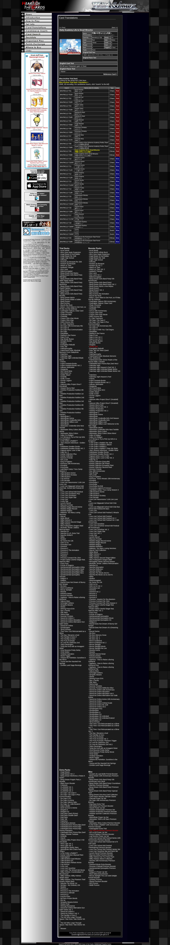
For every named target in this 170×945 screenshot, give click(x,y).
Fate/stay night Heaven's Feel (100, 377)
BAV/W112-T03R (66, 110)
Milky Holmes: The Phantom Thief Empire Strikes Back (72, 880)
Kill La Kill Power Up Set (98, 832)
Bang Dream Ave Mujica (69, 273)
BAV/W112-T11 (65, 166)
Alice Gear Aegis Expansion (70, 252)
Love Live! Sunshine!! (68, 495)
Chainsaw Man (66, 314)
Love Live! (64, 499)
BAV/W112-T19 (65, 230)
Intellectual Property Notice (102, 944)
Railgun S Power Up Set (98, 872)
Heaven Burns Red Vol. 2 (98, 407)
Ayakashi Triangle (66, 267)
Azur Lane (64, 269)
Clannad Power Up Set (97, 798)
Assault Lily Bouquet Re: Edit (71, 262)
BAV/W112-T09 (65, 151)
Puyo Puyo (65, 563)
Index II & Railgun (67, 435)
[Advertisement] (86, 22)
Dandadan (64, 333)
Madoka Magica (66, 511)
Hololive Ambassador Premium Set (102, 810)
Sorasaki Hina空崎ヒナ (79, 136)
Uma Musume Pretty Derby (71, 650)
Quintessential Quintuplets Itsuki (72, 569)
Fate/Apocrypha (66, 348)
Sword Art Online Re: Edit (98, 705)
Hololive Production (96, 409)
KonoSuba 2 (93, 482)
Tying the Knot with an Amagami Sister (103, 748)
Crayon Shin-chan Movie (70, 318)
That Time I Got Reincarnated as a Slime (104, 724)
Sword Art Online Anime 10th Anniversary (104, 699)
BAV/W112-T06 (65, 129)
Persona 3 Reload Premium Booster (102, 866)
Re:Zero (64, 586)
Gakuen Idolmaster (67, 367)
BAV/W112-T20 (65, 238)
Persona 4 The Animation (70, 550)
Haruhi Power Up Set (97, 808)
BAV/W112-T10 (65, 159)
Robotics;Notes (66, 594)
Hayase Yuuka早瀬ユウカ (79, 188)
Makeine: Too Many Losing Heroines (102, 548)
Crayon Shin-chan (67, 320)
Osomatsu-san (66, 545)
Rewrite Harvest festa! (97, 654)
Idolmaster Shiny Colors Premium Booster (104, 823)
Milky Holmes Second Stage (71, 522)
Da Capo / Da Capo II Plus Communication (98, 323)
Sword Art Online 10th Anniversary (102, 690)
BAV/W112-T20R (66, 242)
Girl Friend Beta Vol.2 (97, 390)
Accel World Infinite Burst (98, 252)
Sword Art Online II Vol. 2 (70, 913)
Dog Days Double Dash (69, 815)
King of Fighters (66, 462)
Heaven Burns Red (67, 388)
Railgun (63, 580)
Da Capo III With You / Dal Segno (101, 330)
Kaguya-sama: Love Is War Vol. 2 (101, 458)
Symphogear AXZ (95, 709)
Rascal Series (94, 631)
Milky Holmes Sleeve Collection (100, 859)
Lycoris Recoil (66, 503)
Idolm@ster (65, 424)
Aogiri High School (67, 258)
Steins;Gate (65, 614)
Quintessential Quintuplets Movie (101, 618)
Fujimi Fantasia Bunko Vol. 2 (71, 365)
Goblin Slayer (65, 375)
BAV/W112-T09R (66, 155)
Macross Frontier (67, 505)
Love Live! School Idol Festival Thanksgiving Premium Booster (100, 846)
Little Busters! (66, 477)
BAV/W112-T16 (65, 208)
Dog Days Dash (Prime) (69, 813)
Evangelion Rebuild (68, 345)
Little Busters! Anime (68, 473)
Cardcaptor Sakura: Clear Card (72, 311)
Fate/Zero (64, 354)
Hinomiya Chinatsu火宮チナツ (81, 128)
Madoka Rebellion (96, 546)
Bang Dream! (65, 301)
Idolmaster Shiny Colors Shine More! (102, 433)
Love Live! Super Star (68, 497)
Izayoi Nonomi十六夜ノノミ (79, 215)
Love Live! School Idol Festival (72, 492)
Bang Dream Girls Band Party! (100, 282)
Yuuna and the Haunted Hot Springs (102, 763)
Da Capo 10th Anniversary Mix (72, 326)
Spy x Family (65, 610)
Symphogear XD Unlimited (99, 716)
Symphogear (65, 627)
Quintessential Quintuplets (99, 616)
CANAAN (64, 785)
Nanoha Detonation (96, 567)
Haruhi (63, 382)
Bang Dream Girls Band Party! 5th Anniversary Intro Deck (101, 780)
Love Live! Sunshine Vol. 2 (99, 529)
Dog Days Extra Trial (96, 804)
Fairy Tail (64, 347)
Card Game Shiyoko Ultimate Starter (102, 796)
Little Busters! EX (67, 861)
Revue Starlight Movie (97, 646)
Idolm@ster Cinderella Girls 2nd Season (104, 418)
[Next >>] (115, 27)
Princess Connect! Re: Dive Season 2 (103, 603)
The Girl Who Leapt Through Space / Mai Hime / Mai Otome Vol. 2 (72, 925)
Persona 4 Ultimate (68, 893)
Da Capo (64, 331)
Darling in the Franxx (68, 335)
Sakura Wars (65, 601)
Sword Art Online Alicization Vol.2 (101, 693)
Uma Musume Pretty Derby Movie (101, 752)
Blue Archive (65, 303)
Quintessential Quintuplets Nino (72, 573)
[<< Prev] (62, 27)
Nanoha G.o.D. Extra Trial (70, 533)
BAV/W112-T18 (65, 223)
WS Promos (93, 883)
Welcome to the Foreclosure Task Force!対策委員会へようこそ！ (87, 237)
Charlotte (64, 316)
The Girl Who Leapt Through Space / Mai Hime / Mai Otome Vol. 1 (72, 919)
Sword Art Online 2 (67, 618)
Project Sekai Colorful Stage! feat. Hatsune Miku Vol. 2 (101, 609)
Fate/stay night (66, 356)
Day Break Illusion (67, 339)
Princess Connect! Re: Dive (71, 558)
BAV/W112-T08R (66, 147)
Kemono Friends (67, 458)
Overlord (64, 546)
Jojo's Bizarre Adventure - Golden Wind (103, 450)
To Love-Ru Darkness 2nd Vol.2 (101, 744)
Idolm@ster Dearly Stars (70, 847)
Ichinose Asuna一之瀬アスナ (79, 166)
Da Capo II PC (66, 798)
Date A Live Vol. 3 (95, 339)
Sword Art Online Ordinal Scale (100, 703)
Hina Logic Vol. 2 (67, 845)
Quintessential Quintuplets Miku (72, 571)
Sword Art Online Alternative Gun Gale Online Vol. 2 (72, 909)
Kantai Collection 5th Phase (99, 463)
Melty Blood (65, 518)
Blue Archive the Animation (99, 294)
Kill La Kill (64, 460)
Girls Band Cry (66, 373)
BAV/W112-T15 (65, 196)
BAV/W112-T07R (66, 140)
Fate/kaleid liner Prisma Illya (71, 827)
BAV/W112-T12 (65, 174)
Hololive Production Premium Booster (103, 812)
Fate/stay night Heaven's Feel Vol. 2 (102, 367)
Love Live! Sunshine (96, 524)
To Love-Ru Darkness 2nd (70, 643)
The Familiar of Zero (67, 639)
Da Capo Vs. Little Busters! (70, 804)
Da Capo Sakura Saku (69, 802)
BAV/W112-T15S (66, 200)
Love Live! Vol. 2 (95, 533)
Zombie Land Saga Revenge (71, 665)
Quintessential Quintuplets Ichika (73, 567)
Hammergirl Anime (36, 57)
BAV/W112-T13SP (67, 185)
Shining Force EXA (67, 609)
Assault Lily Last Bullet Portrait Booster (103, 774)
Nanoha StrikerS (67, 535)
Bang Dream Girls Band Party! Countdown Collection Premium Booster (104, 784)
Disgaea (64, 343)
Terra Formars (65, 629)
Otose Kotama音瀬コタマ (79, 173)
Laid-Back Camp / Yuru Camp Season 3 (104, 490)
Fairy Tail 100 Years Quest (99, 350)
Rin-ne (63, 900)
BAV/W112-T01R (66, 95)
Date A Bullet (65, 806)
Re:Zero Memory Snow (97, 635)
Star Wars (64, 612)
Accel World (64, 250)
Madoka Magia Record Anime (71, 507)
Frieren (63, 362)
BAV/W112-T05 (65, 121)
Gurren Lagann (66, 380)
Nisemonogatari (95, 580)
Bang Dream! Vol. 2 (96, 290)
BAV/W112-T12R (66, 178)
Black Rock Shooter (68, 783)
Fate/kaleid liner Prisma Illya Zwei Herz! (103, 363)
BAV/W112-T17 (65, 215)
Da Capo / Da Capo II (97, 320)
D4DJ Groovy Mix (67, 322)
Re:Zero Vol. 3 (94, 639)
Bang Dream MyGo (68, 298)
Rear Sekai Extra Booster (98, 874)
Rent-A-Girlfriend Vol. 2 (97, 643)
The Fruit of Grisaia (67, 641)
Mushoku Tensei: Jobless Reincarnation (69, 528)
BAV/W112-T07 (65, 136)
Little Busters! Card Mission (71, 859)
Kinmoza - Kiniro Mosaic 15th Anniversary (104, 479)
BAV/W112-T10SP (67, 162)
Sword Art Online (67, 626)
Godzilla (64, 377)
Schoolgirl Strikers (67, 603)
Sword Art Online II (67, 911)
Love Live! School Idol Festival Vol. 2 (102, 518)
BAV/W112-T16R (66, 211)
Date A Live (65, 337)
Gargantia (64, 369)
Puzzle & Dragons (67, 565)
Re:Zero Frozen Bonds (69, 898)
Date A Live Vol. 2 (95, 337)
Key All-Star (93, 473)
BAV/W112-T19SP (67, 234)
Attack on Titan (65, 265)
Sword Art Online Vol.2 (97, 707)
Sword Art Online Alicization (71, 620)
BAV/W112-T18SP (67, 227)
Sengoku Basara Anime (69, 902)
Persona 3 (64, 548)
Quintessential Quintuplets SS (100, 620)
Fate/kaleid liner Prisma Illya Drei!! (73, 825)
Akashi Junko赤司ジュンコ (79, 105)
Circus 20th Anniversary (98, 311)
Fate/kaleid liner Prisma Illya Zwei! (73, 832)
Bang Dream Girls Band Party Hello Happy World (71, 280)
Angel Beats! (65, 772)
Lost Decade (65, 480)
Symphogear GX (95, 714)
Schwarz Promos (95, 879)
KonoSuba (64, 467)
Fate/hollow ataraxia (68, 823)
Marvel (63, 516)
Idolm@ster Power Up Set (98, 817)
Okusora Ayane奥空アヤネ (80, 158)
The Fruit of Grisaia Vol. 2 (98, 739)
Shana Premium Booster (98, 881)
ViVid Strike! (65, 652)
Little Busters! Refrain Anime (71, 862)
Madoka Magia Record (69, 509)
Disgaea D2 (65, 812)
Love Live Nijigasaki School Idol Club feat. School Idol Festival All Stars (72, 488)
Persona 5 (64, 554)
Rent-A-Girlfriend (67, 588)
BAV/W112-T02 (65, 98)
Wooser (63, 928)
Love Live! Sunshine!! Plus (70, 494)
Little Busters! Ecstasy (69, 475)
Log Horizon (65, 479)
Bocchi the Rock (66, 305)
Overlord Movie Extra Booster (100, 864)
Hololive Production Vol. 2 (98, 411)
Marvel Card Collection (97, 550)
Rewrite (63, 592)
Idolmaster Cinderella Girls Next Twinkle (104, 429)
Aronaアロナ (77, 230)
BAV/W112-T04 (65, 113)
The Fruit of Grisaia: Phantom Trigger (103, 741)
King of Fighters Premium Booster (101, 834)
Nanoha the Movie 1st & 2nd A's (101, 575)
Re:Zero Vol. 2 (94, 637)
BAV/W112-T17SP (67, 219)
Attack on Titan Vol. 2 (97, 269)
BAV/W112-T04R (66, 117)
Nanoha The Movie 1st (69, 883)
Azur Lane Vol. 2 (95, 275)
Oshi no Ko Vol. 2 (95, 586)
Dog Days (64, 817)
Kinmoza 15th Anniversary (70, 463)
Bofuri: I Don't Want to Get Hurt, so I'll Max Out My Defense (73, 308)
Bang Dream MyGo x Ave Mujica (101, 286)
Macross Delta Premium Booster (101, 855)
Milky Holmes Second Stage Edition (102, 558)
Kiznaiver (64, 465)
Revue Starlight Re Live (98, 648)
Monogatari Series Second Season (102, 561)
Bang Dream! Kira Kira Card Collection (103, 795)
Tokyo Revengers (66, 644)
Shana (63, 607)
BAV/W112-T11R (66, 170)
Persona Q (64, 895)
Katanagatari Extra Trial (98, 829)
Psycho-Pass (65, 896)
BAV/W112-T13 (65, 181)
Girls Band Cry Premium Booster (101, 806)
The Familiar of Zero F (68, 637)
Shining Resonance (68, 906)
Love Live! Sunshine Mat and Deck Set (103, 851)
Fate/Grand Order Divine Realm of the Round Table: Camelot (102, 361)
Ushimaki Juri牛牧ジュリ (79, 98)
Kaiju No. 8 (65, 452)
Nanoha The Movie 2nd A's (99, 573)
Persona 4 (64, 552)
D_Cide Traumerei (67, 324)
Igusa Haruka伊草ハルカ (79, 90)
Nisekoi (63, 539)
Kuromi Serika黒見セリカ (79, 181)
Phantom (64, 556)
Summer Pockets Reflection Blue (101, 688)
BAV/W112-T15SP (67, 204)
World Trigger (65, 656)
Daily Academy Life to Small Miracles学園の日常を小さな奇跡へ (86, 154)
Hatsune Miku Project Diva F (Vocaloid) (103, 403)
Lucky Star (64, 501)
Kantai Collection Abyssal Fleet (72, 855)
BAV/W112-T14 (65, 189)
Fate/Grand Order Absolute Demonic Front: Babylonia (70, 351)
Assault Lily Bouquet (67, 264)
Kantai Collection (67, 456)
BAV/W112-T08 (65, 144)
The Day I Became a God (69, 635)
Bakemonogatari (67, 271)
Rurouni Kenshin (67, 595)
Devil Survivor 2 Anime (69, 808)
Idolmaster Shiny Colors (69, 433)
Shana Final (65, 904)
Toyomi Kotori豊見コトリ (79, 207)
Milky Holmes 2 (66, 520)
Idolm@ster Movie (96, 428)
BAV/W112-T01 (65, 91)
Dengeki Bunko (66, 341)
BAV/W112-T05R (66, 125)
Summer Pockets (67, 616)
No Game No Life (67, 541)
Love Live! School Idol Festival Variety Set (104, 849)
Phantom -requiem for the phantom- (102, 599)
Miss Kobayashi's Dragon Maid (72, 526)
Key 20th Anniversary (97, 471)
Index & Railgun (95, 435)
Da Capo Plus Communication (72, 330)
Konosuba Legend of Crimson (100, 488)
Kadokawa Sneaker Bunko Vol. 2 (73, 448)
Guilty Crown (65, 379)
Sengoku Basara (67, 605)
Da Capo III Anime (67, 800)
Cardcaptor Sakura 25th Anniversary (102, 301)
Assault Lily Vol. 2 (95, 265)
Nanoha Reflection (96, 569)
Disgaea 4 (64, 810)
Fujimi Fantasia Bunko (69, 363)
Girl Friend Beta (66, 371)
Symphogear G (94, 712)
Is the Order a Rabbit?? (69, 441)
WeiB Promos (94, 885)
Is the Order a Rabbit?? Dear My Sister (103, 448)
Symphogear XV (95, 720)
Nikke (63, 537)
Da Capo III (65, 328)
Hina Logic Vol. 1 (67, 844)
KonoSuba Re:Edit (96, 486)
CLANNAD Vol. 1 (67, 787)
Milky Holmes (65, 524)
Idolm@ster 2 (65, 416)
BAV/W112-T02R (66, 102)
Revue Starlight (66, 590)
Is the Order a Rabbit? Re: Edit (100, 443)
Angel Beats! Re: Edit (68, 256)
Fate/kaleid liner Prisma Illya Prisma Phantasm (70, 829)
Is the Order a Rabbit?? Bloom (100, 445)
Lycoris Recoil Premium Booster (101, 853)
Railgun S (64, 578)
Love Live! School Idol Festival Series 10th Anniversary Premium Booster (104, 839)
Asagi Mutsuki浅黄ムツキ (79, 121)
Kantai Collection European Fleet (101, 465)
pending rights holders (42, 273)
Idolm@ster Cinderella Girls (71, 420)
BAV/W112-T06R (66, 132)
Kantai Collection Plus (69, 454)
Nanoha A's (65, 531)
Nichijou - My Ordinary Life (70, 885)
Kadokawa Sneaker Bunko (70, 446)
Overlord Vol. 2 (94, 592)
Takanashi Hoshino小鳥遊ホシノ (81, 222)
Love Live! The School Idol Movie (73, 870)
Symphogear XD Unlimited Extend (101, 718)
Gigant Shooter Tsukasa (69, 834)
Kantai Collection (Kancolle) (99, 462)
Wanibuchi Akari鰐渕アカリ (80, 113)
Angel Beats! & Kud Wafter (70, 254)
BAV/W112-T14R (66, 193)
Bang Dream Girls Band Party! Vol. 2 (102, 284)
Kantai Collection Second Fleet (100, 467)
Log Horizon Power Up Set (99, 836)
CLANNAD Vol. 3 (67, 791)
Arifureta (63, 260)
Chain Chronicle (66, 313)
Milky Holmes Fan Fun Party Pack (101, 857)
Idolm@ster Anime (67, 418)
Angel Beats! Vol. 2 (67, 774)
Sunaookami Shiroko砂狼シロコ (81, 196)
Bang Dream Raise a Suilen (71, 299)
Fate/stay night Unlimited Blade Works (103, 369)
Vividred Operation (67, 654)
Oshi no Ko (65, 543)
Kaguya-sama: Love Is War (70, 450)
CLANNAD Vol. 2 (67, 789)
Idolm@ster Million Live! (69, 422)
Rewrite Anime (94, 650)
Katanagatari (65, 857)
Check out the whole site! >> (37, 166)
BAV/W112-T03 (65, 106)
